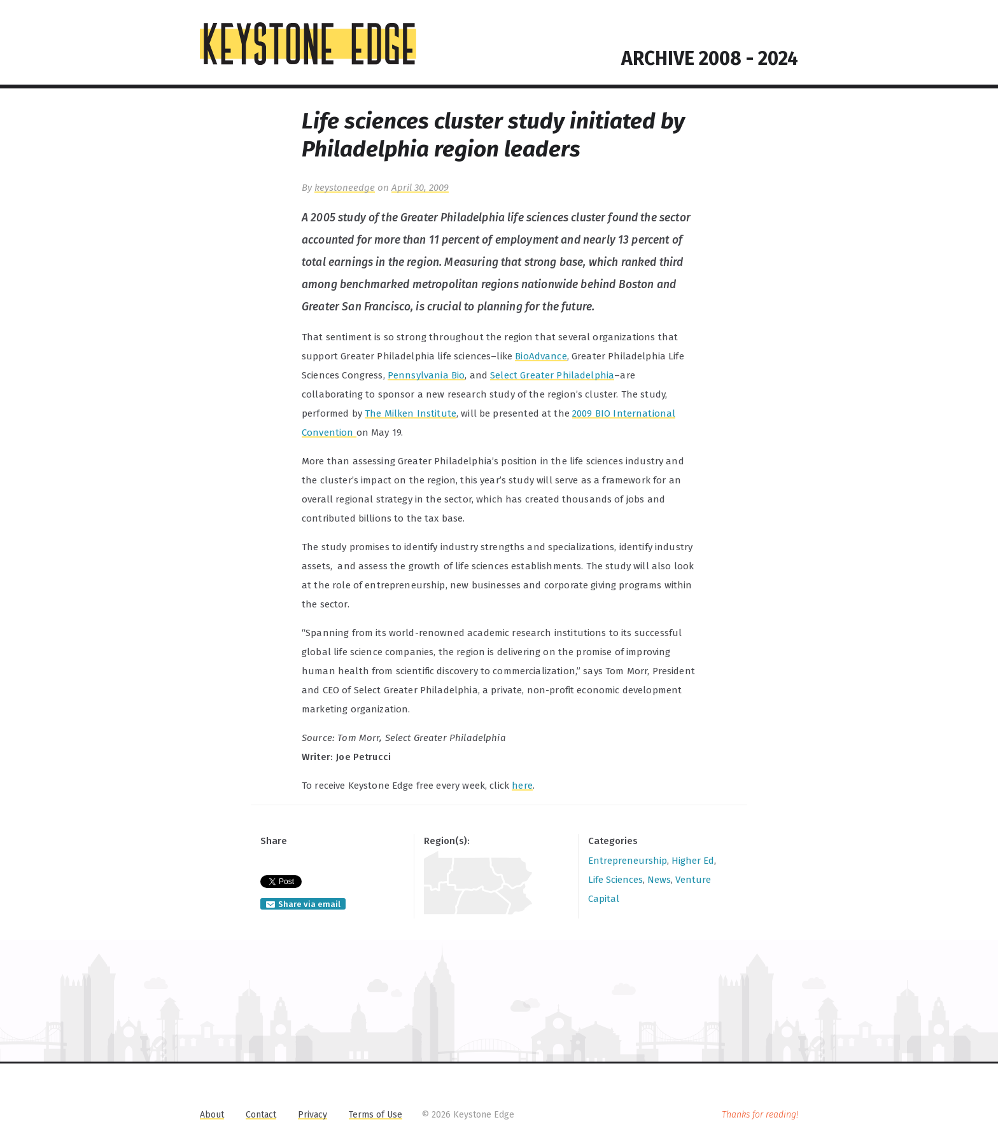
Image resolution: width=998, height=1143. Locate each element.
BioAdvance (541, 356)
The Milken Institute (410, 413)
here (522, 785)
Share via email (309, 904)
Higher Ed (692, 860)
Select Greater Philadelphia (552, 375)
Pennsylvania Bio (426, 375)
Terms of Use (375, 1114)
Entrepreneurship (627, 860)
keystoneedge (344, 187)
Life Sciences (615, 879)
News (659, 879)
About (212, 1114)
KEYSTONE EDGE (308, 44)
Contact (261, 1114)
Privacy (312, 1114)
